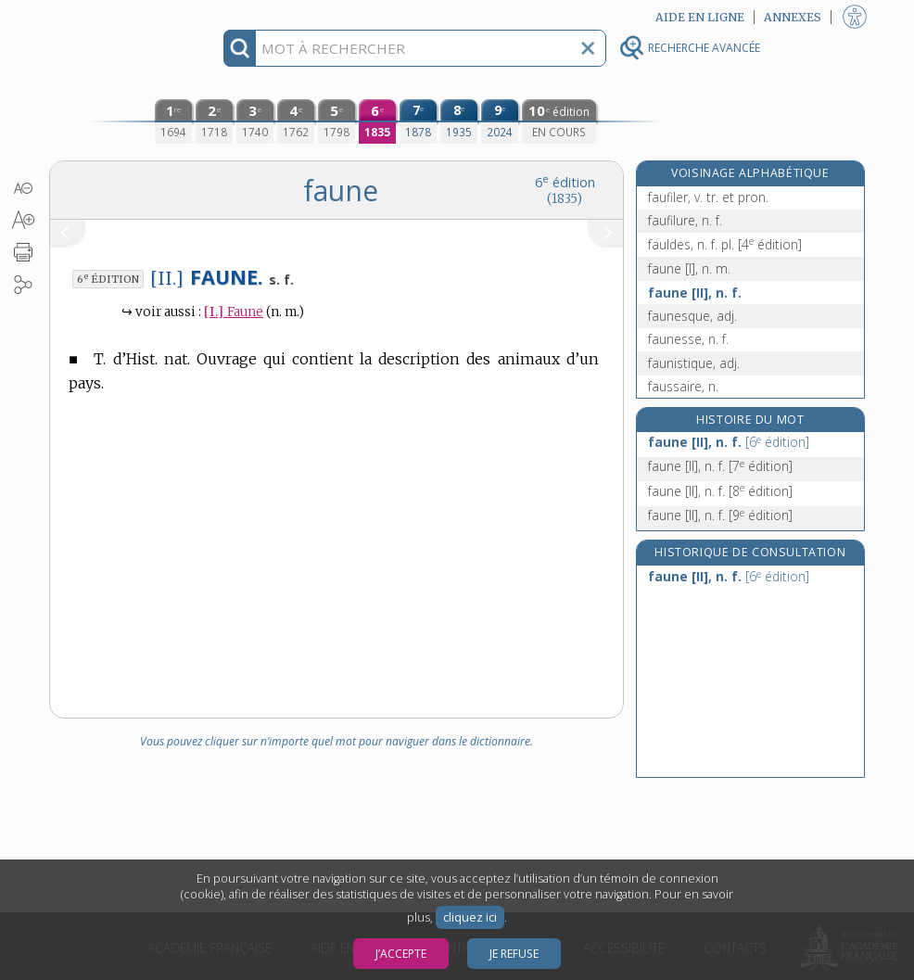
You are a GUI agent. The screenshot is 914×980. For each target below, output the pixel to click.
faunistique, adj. (694, 363)
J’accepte (400, 953)
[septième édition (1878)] (418, 121)
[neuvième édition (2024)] (499, 121)
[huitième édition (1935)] (458, 121)
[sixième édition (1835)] (377, 121)
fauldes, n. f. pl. (725, 244)
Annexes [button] (792, 17)
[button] (22, 188)
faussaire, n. (683, 386)
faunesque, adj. (692, 316)
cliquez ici (470, 917)
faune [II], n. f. (695, 292)
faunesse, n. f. (688, 339)
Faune (233, 312)
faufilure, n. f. (685, 220)
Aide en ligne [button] (699, 17)
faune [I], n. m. (689, 268)
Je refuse (514, 953)
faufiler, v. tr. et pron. (708, 197)
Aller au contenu (121, 16)
